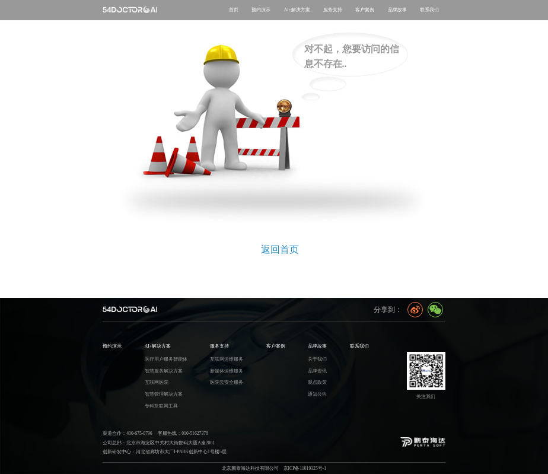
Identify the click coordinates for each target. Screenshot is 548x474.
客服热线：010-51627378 (183, 433)
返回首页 (280, 249)
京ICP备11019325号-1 (305, 468)
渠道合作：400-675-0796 (127, 433)
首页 (233, 9)
